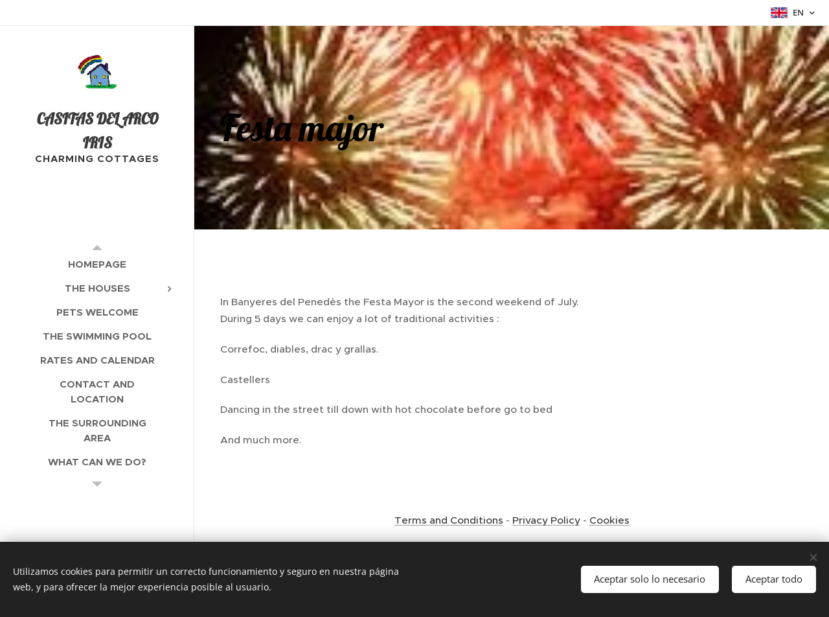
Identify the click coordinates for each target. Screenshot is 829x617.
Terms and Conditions (448, 520)
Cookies (609, 520)
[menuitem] (97, 264)
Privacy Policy (546, 520)
